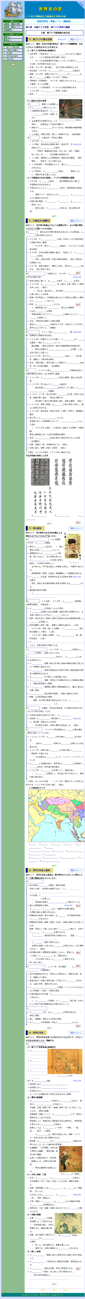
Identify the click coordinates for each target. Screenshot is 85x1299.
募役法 (37, 680)
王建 (62, 74)
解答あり (7, 40)
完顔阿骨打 (50, 377)
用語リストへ (76, 39)
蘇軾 (62, 1195)
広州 (51, 201)
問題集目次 (40, 16)
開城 (75, 74)
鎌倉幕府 (51, 171)
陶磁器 (78, 195)
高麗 (40, 77)
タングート (60, 332)
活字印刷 (38, 1261)
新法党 (64, 715)
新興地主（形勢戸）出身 (54, 1087)
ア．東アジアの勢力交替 (11, 47)
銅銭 (64, 195)
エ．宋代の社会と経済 (11, 56)
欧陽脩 (42, 1178)
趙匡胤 (74, 562)
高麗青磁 (45, 128)
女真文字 (43, 438)
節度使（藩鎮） (40, 560)
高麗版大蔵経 (68, 120)
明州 (77, 201)
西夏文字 (73, 363)
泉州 (64, 201)
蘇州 (41, 1001)
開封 (62, 394)
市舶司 (54, 208)
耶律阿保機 (48, 239)
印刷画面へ (8, 30)
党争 (34, 708)
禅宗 (42, 1218)
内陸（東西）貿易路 (59, 349)
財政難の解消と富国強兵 (43, 657)
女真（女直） (59, 370)
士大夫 (63, 1076)
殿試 (75, 583)
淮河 (58, 404)
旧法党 (44, 718)
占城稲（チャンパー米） (44, 987)
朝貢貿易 (53, 188)
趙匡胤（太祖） (38, 539)
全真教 (48, 1238)
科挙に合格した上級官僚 (54, 1084)
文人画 (48, 1195)
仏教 (37, 108)
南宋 (51, 757)
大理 (49, 847)
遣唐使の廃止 (51, 141)
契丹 (55, 71)
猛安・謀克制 (69, 421)
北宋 (47, 550)
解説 (78, 273)
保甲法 (37, 687)
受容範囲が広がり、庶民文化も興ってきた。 (38, 1074)
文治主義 (49, 553)
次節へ (66, 1290)
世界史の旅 (61, 16)
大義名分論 (61, 1114)
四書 (49, 1128)
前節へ (43, 1290)
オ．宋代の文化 (8, 59)
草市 (36, 909)
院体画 (55, 1188)
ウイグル (58, 54)
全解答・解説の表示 (12, 24)
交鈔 (58, 946)
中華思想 (47, 1124)
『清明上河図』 (57, 902)
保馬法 (37, 694)
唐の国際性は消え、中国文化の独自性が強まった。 (38, 1054)
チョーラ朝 (50, 854)
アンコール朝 (51, 857)
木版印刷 (38, 1255)
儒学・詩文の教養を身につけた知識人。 (60, 1091)
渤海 (68, 71)
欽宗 (65, 743)
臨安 (77, 750)
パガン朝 (35, 857)
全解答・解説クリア (12, 27)
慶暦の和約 (57, 356)
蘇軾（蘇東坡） (61, 1178)
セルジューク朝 (75, 851)
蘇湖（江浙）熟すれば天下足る (67, 994)
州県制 (40, 311)
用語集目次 (50, 16)
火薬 (36, 1272)
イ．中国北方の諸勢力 (11, 50)
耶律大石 (50, 388)
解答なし (7, 37)
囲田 (71, 980)
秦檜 (67, 763)
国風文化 (47, 148)
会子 (49, 932)
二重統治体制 (45, 304)
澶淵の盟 (49, 284)
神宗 (67, 649)
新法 (71, 657)
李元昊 (68, 339)
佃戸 (58, 959)
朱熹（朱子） (43, 1104)
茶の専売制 (64, 1022)
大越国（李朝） (68, 857)
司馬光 (66, 718)
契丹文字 (43, 324)
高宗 (54, 750)
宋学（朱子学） (41, 1101)
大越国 (48, 91)
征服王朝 (39, 301)
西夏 (34, 332)
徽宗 (47, 743)
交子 (36, 932)
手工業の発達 (37, 1008)
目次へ (54, 1290)
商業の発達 (35, 881)
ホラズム (58, 851)
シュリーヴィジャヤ (50, 861)
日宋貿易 (75, 164)
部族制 (53, 308)
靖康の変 (35, 730)
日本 (34, 138)
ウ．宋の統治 (8, 53)
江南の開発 (36, 967)
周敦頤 (65, 1101)
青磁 (60, 1201)
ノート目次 (30, 16)
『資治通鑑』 (62, 1141)
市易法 (37, 677)
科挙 (36, 577)
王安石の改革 (37, 649)
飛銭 (64, 929)
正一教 (63, 1248)
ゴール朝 (35, 854)
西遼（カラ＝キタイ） (40, 851)
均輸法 (37, 670)
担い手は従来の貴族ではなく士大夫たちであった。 (38, 1064)
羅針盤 (37, 1268)
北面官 (57, 314)
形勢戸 (46, 956)
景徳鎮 (57, 1012)
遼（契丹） (36, 274)
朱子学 (42, 1134)
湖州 (64, 1001)
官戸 (56, 615)
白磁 (47, 1201)
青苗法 (37, 663)
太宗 (34, 601)
